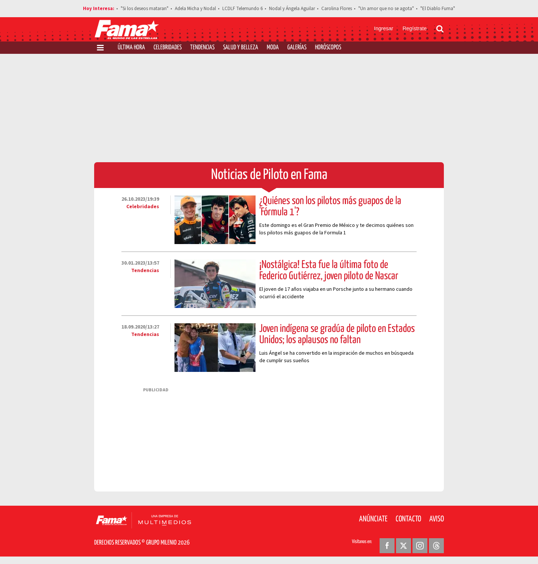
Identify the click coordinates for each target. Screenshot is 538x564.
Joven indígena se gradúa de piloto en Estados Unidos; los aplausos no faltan (337, 334)
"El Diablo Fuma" (437, 8)
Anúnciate (373, 519)
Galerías (296, 47)
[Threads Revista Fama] (436, 545)
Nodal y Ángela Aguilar (292, 8)
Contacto (408, 519)
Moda (273, 47)
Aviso (436, 519)
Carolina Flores (336, 8)
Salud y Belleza (240, 47)
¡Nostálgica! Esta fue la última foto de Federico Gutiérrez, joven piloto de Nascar (328, 270)
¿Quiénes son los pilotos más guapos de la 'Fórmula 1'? (330, 207)
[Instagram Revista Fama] (419, 545)
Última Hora (131, 47)
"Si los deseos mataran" (144, 8)
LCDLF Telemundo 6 (242, 8)
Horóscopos (328, 47)
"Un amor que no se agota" (386, 8)
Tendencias (202, 47)
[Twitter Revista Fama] (403, 545)
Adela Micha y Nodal (195, 8)
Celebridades (168, 47)
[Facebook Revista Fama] (387, 545)
